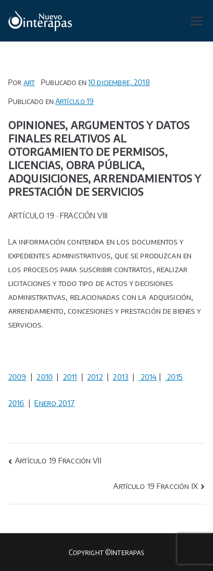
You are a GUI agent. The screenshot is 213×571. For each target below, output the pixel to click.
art (29, 82)
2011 (70, 376)
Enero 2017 (54, 402)
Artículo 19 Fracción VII (58, 460)
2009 (17, 376)
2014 (148, 376)
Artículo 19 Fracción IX (155, 486)
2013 (121, 376)
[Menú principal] (196, 21)
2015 (174, 376)
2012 (95, 376)
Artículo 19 (74, 101)
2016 (16, 402)
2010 (44, 376)
